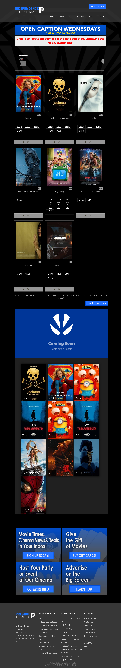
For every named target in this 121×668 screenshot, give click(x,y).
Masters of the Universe (48, 653)
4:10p (27, 126)
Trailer (28, 142)
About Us (88, 643)
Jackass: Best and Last (48, 622)
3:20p (90, 126)
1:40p (50, 273)
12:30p (67, 199)
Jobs (86, 640)
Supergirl (42, 618)
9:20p (19, 130)
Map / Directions (90, 618)
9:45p (81, 130)
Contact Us (88, 622)
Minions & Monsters (69, 646)
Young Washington (68, 636)
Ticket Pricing (89, 629)
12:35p (50, 126)
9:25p (50, 278)
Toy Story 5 (43, 632)
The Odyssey (66, 629)
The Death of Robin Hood (48, 629)
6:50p (67, 273)
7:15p (58, 208)
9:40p (50, 210)
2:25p (58, 202)
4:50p (58, 205)
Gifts (90, 16)
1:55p (50, 202)
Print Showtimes (97, 303)
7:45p (67, 208)
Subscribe (88, 625)
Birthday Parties (90, 636)
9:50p (27, 273)
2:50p (59, 126)
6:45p (36, 126)
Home (52, 16)
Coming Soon (79, 16)
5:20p (67, 205)
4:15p (59, 273)
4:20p (50, 205)
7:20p (50, 130)
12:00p (59, 199)
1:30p (19, 200)
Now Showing (64, 16)
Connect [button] (100, 16)
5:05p (67, 126)
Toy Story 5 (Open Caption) (49, 625)
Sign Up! (97, 6)
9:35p (59, 130)
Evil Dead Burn (67, 625)
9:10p (90, 200)
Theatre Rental (90, 632)
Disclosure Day (45, 643)
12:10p (81, 126)
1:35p (19, 126)
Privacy (87, 647)
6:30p (98, 126)
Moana (64, 632)
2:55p (67, 202)
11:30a (50, 199)
